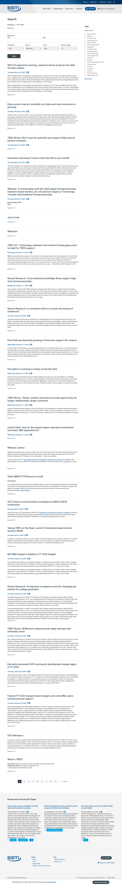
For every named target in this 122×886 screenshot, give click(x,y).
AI (31, 840)
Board (34, 859)
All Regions (11, 45)
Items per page (66, 45)
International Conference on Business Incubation (54, 512)
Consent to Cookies (101, 882)
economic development (54, 830)
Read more (11, 95)
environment (23, 840)
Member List (58, 861)
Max (44, 37)
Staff (34, 861)
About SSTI (47, 9)
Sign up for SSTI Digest (107, 9)
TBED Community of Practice (41, 866)
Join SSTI (91, 9)
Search (114, 2)
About (33, 857)
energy (13, 840)
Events (86, 2)
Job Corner (102, 2)
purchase (67, 461)
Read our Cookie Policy (49, 882)
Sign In (109, 2)
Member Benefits (60, 859)
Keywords (10, 28)
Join (54, 857)
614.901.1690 (111, 877)
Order (45, 45)
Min (8, 37)
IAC (86, 840)
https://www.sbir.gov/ (23, 490)
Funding (79, 9)
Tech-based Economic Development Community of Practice (43, 459)
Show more (88, 79)
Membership (59, 9)
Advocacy (94, 2)
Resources (69, 9)
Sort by (27, 45)
